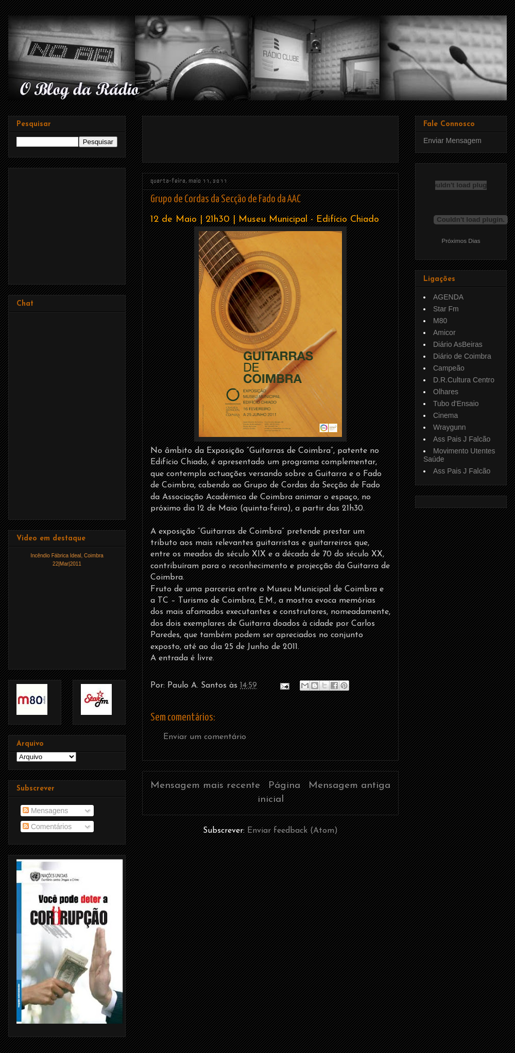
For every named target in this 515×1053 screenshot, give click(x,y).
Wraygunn (449, 427)
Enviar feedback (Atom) (292, 831)
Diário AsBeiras (458, 344)
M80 (440, 321)
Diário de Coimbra (462, 356)
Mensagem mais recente (205, 786)
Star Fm (446, 309)
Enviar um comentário (204, 737)
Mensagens (45, 810)
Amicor (444, 332)
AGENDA (448, 297)
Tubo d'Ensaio (456, 403)
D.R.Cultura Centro (463, 380)
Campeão (449, 368)
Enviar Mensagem (452, 140)
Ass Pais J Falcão (461, 439)
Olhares (445, 392)
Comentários (47, 826)
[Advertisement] (270, 135)
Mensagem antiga (349, 786)
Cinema (445, 415)
